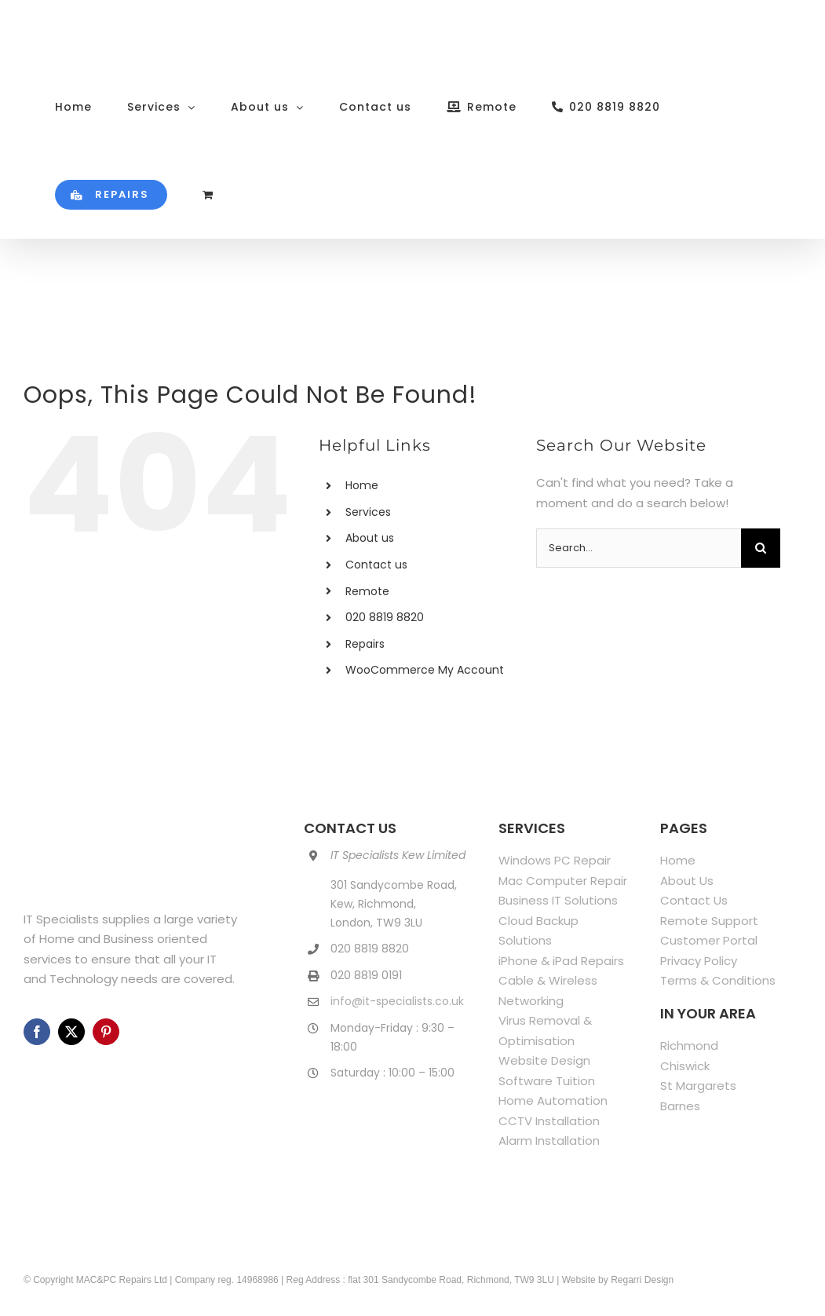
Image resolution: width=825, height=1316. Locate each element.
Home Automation (553, 1100)
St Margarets (698, 1085)
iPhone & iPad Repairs (561, 960)
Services (368, 512)
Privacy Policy (698, 960)
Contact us (376, 564)
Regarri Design (642, 1279)
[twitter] (71, 1031)
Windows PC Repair (554, 860)
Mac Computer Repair (562, 880)
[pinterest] (106, 1031)
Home (361, 485)
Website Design (544, 1060)
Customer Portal (708, 940)
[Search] (760, 548)
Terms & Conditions (718, 980)
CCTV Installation (549, 1121)
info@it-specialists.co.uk (397, 1001)
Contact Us (694, 900)
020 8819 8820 (384, 617)
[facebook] (37, 1031)
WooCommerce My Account (424, 670)
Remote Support (709, 920)
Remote (367, 591)
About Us (687, 880)
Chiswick (685, 1066)
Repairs (365, 644)
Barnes (680, 1106)
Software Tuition (546, 1081)
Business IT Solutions (558, 900)
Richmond (689, 1045)
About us (369, 538)
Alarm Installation (549, 1140)
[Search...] (638, 548)
